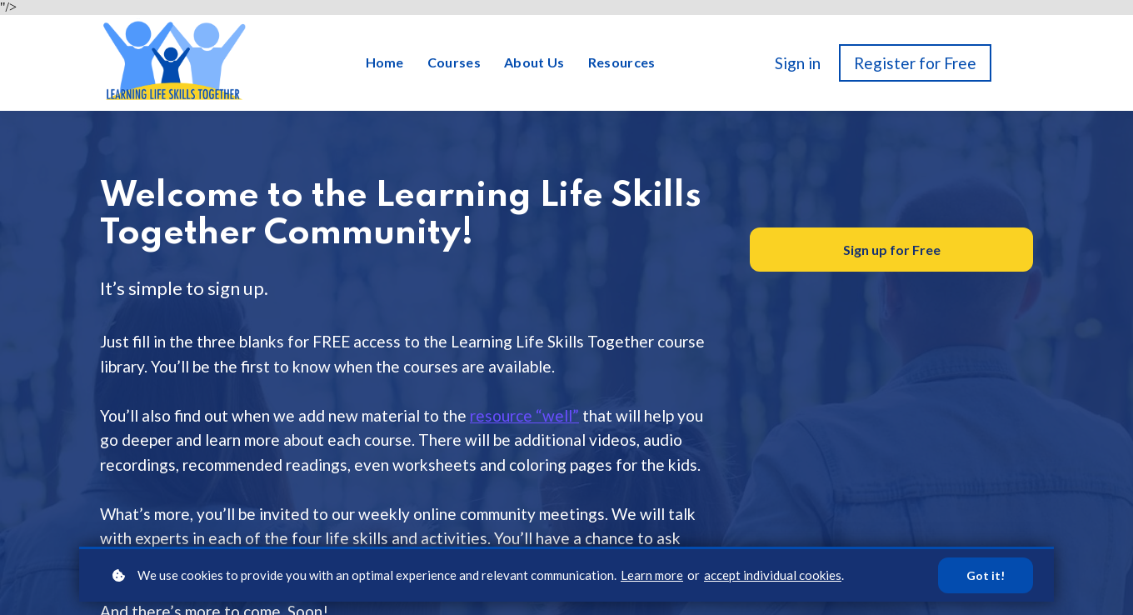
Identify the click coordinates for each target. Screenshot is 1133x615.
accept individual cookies (772, 575)
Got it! (985, 575)
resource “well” (524, 415)
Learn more (652, 575)
